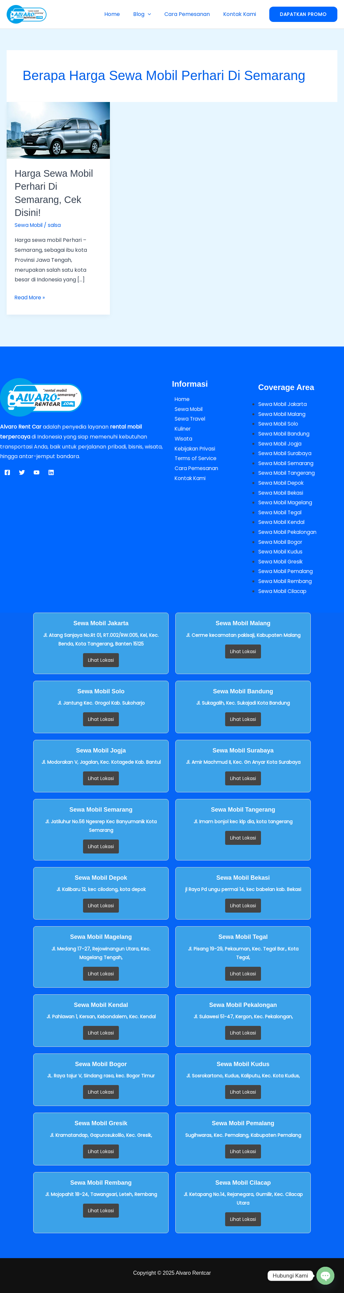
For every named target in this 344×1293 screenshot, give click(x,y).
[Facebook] (7, 472)
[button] (154, 14)
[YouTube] (37, 472)
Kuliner (181, 428)
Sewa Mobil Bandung (285, 433)
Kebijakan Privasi (193, 447)
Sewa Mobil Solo (279, 423)
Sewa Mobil (29, 224)
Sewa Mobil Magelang (286, 502)
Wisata (181, 438)
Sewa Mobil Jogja (280, 443)
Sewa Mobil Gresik (281, 561)
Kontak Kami (240, 14)
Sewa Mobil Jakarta (283, 403)
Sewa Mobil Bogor (281, 541)
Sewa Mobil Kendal (282, 522)
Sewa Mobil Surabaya (286, 452)
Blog (149, 14)
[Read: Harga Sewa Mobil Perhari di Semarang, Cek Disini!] (58, 130)
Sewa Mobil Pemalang (286, 571)
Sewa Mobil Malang (283, 413)
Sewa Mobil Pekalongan (289, 532)
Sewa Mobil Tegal (280, 512)
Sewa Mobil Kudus (281, 551)
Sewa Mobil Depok (282, 482)
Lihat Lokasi (101, 659)
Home (121, 14)
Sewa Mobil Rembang (286, 581)
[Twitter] (22, 472)
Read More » (30, 296)
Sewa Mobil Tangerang (288, 472)
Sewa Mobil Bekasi (281, 492)
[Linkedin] (51, 472)
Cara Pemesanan (191, 14)
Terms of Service (194, 457)
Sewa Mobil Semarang (287, 462)
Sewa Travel (188, 418)
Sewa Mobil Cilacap (283, 591)
